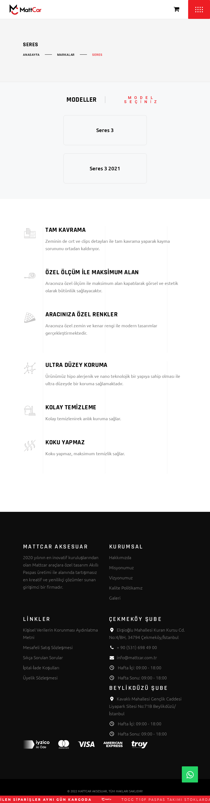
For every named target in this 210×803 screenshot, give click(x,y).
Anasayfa (31, 55)
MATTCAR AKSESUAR (92, 791)
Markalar (66, 55)
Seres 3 (105, 130)
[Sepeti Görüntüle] (176, 9)
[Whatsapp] (190, 774)
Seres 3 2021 (105, 168)
